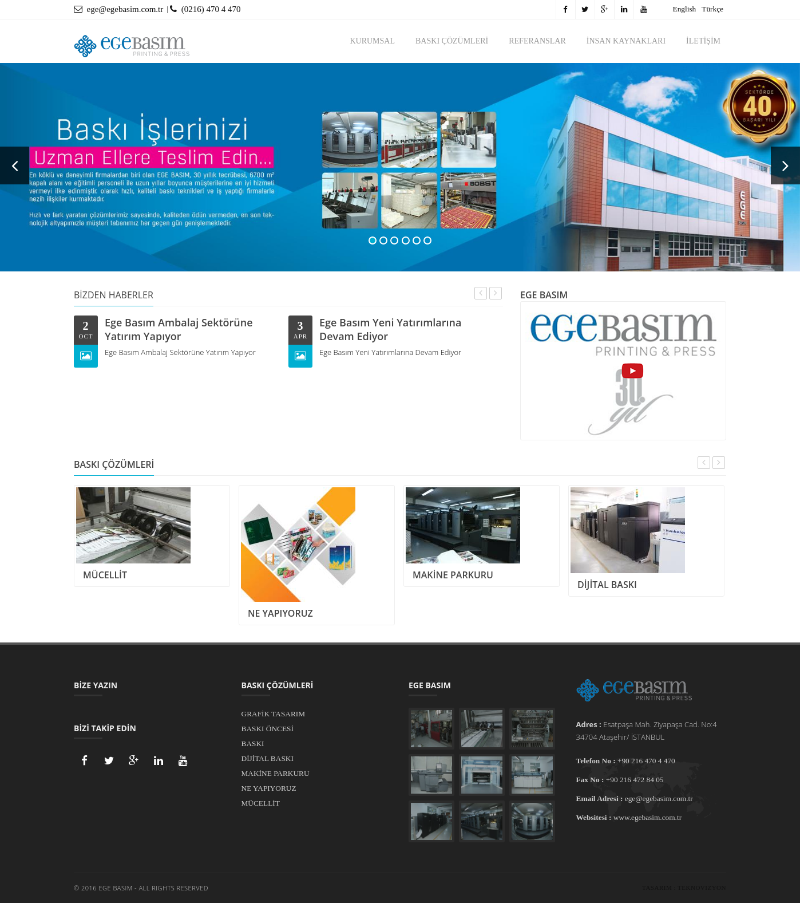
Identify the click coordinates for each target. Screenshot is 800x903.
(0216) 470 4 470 (205, 9)
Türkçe (712, 9)
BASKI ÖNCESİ (267, 728)
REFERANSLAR (537, 41)
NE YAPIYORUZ (268, 788)
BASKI (252, 743)
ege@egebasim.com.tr (118, 9)
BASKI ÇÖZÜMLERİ (451, 41)
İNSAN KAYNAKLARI (626, 41)
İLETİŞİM (703, 41)
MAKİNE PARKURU (275, 773)
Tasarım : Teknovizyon (684, 887)
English (684, 9)
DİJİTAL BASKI (267, 758)
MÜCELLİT (260, 803)
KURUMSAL (372, 41)
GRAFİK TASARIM (273, 713)
